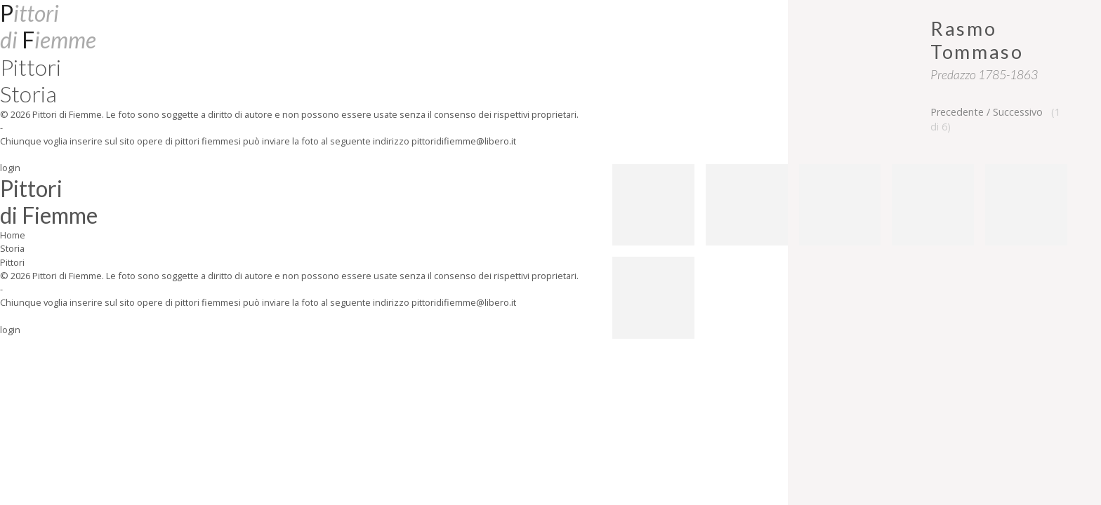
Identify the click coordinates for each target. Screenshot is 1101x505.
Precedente (957, 112)
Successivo (1018, 112)
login (10, 167)
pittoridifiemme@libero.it (463, 141)
